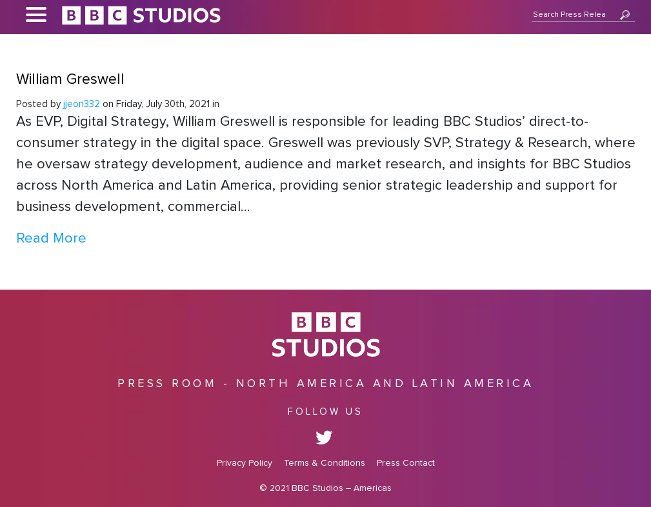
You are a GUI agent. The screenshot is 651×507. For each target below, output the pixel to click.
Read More (51, 239)
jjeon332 (81, 104)
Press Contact (406, 463)
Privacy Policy (244, 463)
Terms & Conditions (324, 463)
